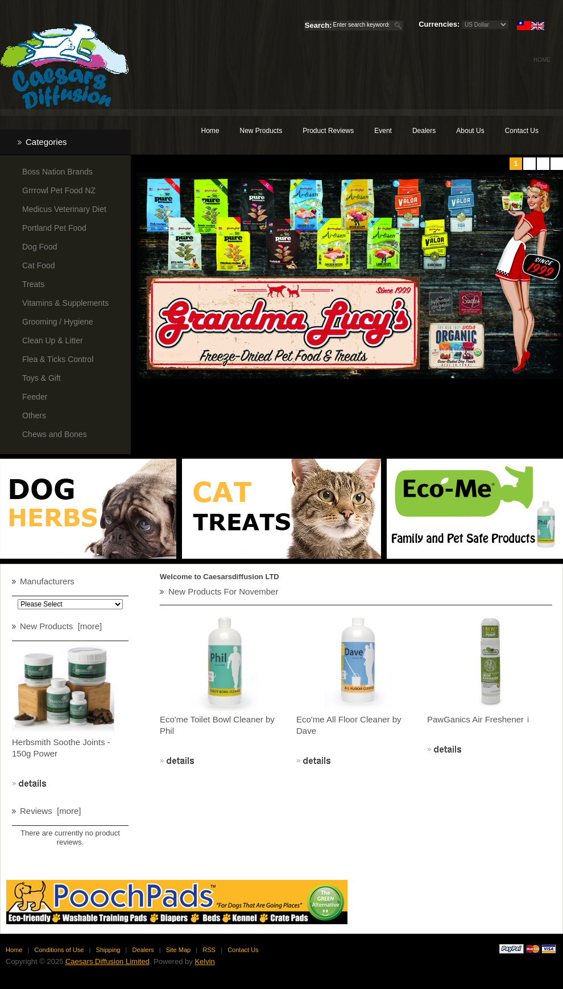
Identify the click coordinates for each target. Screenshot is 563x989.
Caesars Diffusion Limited (107, 961)
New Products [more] (61, 626)
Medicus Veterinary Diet (64, 209)
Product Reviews (328, 131)
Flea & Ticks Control (57, 359)
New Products (260, 131)
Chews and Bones (54, 434)
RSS (209, 949)
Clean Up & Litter (52, 340)
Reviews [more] (50, 811)
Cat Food (38, 265)
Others (34, 415)
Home (541, 60)
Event (383, 131)
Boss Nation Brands (57, 171)
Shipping (108, 949)
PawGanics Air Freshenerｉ (479, 719)
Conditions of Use (59, 949)
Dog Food (39, 246)
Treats (33, 284)
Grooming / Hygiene (57, 321)
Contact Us (522, 131)
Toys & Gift (41, 378)
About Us (470, 131)
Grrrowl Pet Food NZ (59, 190)
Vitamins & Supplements (65, 302)
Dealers (424, 131)
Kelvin (204, 961)
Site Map (178, 949)
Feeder (34, 396)
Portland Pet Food (54, 227)
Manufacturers (47, 581)
